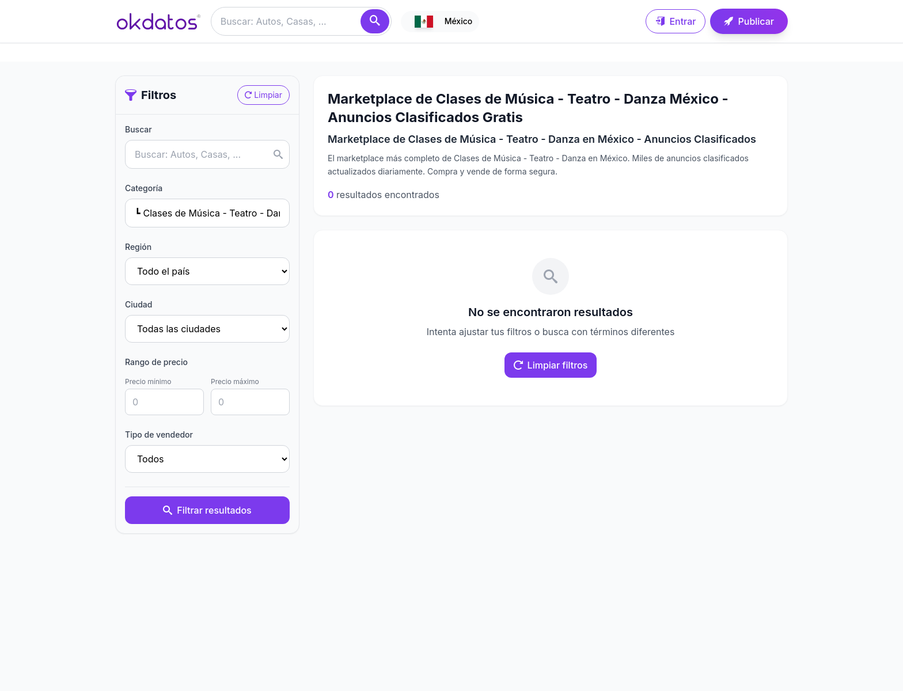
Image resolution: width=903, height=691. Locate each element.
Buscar (138, 129)
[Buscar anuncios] (301, 21)
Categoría (143, 188)
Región (138, 247)
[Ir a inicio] (158, 21)
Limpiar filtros (551, 365)
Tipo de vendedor (159, 434)
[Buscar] (375, 21)
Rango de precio (156, 362)
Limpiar (263, 95)
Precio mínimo (148, 381)
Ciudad (138, 304)
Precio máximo (235, 381)
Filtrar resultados (207, 510)
